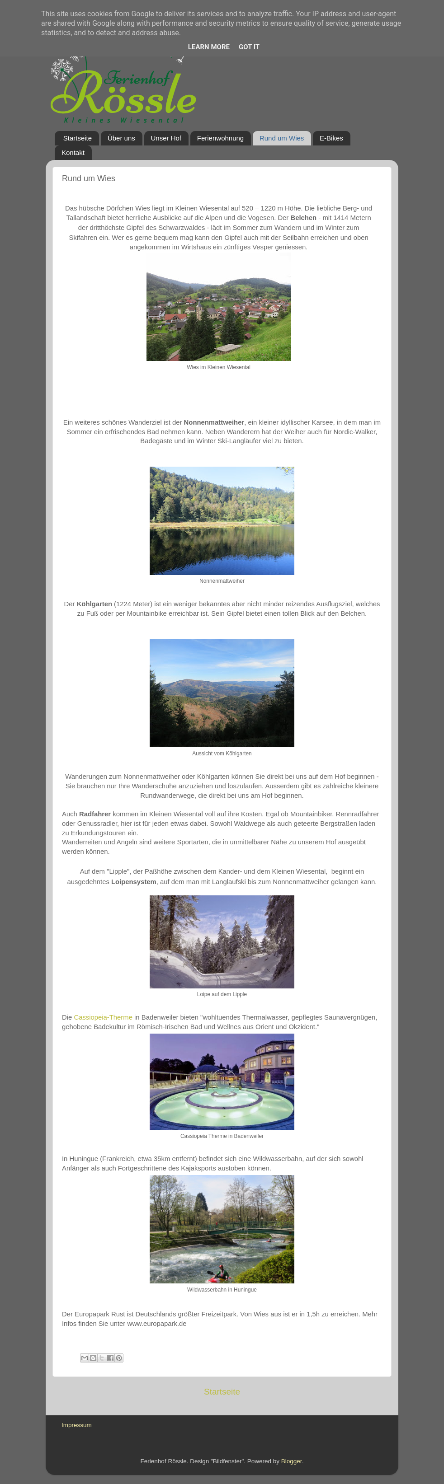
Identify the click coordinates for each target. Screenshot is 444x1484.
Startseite (77, 138)
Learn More (209, 47)
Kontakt (73, 152)
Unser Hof (166, 138)
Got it (249, 47)
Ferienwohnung (220, 138)
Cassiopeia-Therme (103, 1017)
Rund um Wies (282, 138)
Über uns (121, 138)
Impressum (76, 1425)
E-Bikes (331, 138)
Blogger (291, 1461)
